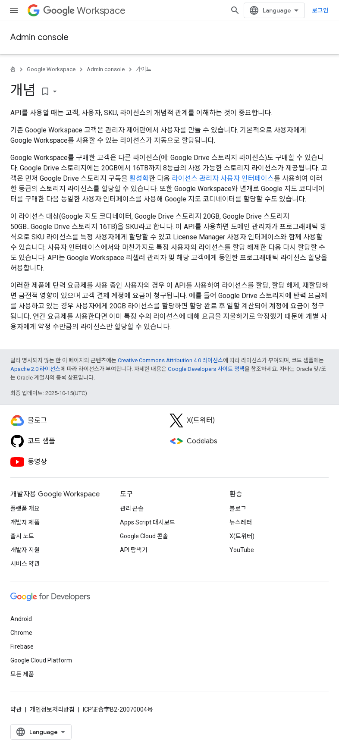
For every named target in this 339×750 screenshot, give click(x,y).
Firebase (22, 646)
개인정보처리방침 (52, 709)
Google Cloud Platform (41, 660)
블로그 (237, 508)
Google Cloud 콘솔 (144, 536)
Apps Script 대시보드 (147, 522)
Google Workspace (51, 69)
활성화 (139, 178)
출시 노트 (22, 536)
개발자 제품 (25, 522)
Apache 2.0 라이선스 (35, 369)
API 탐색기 (134, 549)
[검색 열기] (235, 10)
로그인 (320, 10)
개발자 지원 (25, 549)
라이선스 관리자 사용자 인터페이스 (223, 178)
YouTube (241, 549)
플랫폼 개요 (25, 508)
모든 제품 (22, 674)
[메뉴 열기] (13, 10)
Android (21, 618)
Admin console (39, 37)
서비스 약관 (25, 563)
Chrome (21, 632)
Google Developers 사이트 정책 (206, 369)
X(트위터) (241, 536)
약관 (16, 709)
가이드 (143, 69)
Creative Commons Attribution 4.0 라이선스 (170, 360)
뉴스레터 (240, 522)
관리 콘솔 (132, 508)
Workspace (84, 10)
